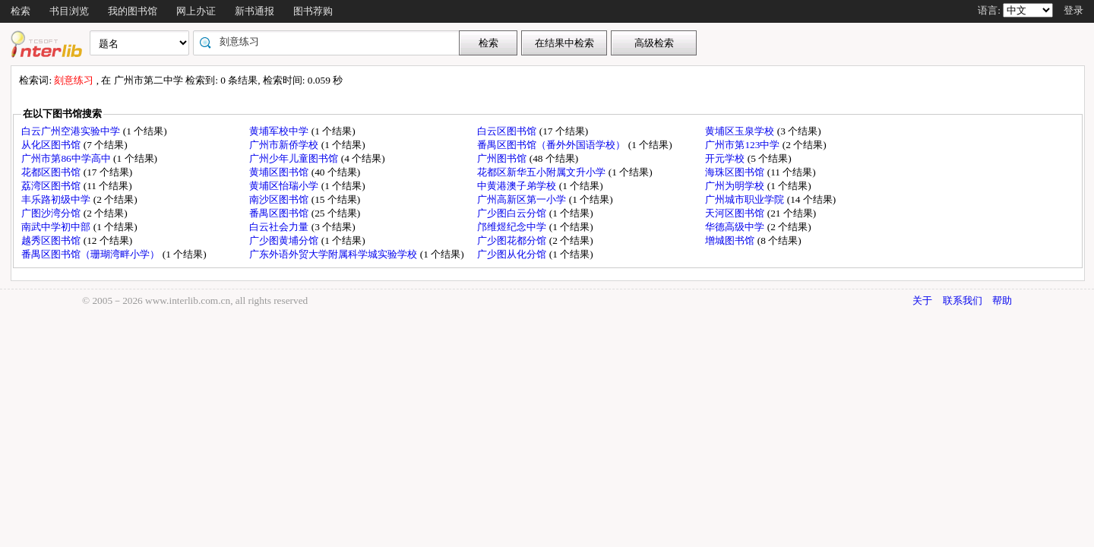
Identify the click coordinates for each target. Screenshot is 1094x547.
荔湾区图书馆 (52, 185)
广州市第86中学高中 (67, 158)
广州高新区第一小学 (522, 199)
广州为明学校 (736, 185)
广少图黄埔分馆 (285, 240)
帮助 (1002, 300)
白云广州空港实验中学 (71, 131)
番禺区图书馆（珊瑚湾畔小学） (91, 254)
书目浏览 (69, 11)
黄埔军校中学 (280, 131)
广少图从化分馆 (513, 254)
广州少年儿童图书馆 (294, 158)
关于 (922, 300)
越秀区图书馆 (52, 240)
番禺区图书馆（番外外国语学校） (552, 144)
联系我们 (962, 300)
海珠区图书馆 (736, 172)
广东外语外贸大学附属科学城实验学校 (334, 254)
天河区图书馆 (736, 213)
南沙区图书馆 (280, 199)
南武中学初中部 (57, 226)
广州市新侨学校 (285, 144)
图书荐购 (313, 11)
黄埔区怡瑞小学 (285, 185)
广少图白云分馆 (513, 213)
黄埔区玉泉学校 (740, 131)
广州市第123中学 (743, 144)
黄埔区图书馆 (280, 172)
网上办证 (196, 11)
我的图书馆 (132, 11)
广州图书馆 (503, 158)
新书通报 (254, 11)
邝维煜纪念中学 (513, 226)
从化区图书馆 (52, 144)
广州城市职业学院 (745, 199)
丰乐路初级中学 (57, 199)
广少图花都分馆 (513, 240)
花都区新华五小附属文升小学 (542, 172)
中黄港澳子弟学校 (517, 185)
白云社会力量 (280, 226)
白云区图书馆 (508, 131)
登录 (1073, 10)
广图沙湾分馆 (52, 213)
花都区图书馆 (52, 172)
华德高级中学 (736, 226)
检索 (20, 11)
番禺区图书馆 (280, 213)
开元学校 (726, 158)
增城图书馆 (731, 240)
